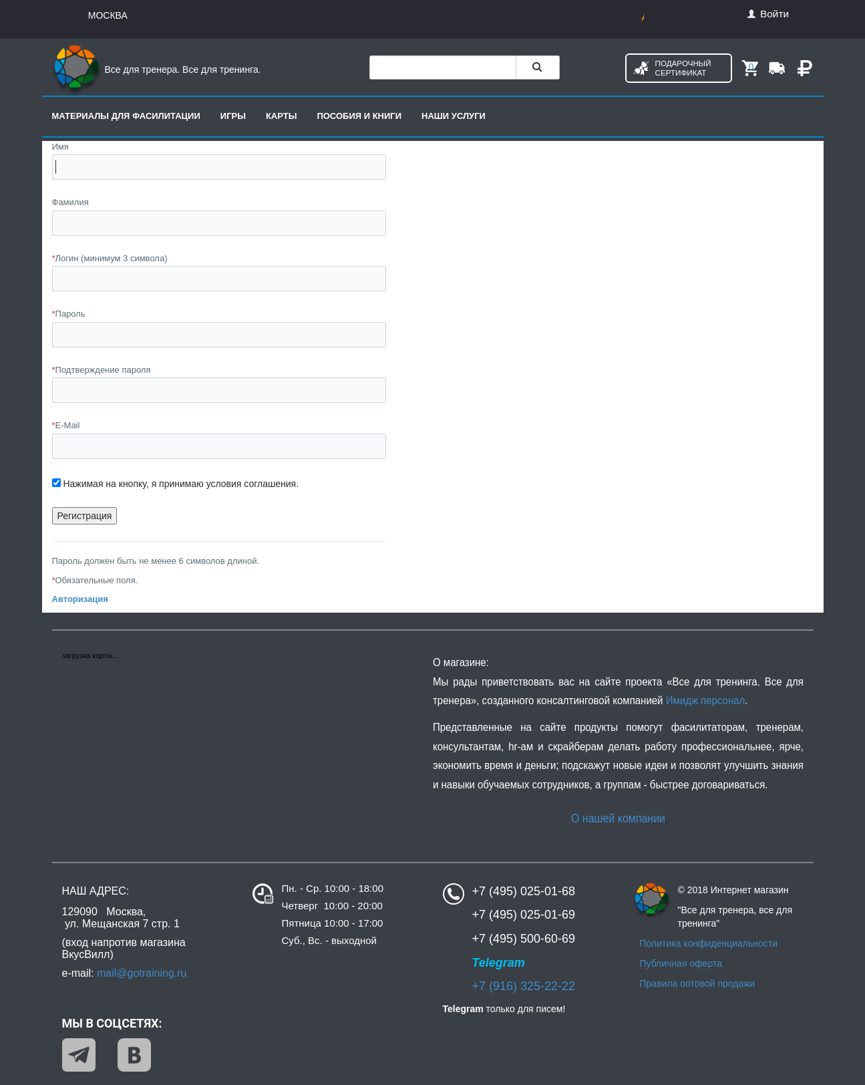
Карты (281, 116)
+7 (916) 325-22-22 (524, 986)
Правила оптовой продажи (697, 983)
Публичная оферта (681, 963)
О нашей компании (617, 818)
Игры (233, 116)
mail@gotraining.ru (142, 973)
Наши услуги (453, 116)
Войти (768, 13)
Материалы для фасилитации (126, 116)
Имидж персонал (705, 700)
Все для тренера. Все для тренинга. (156, 69)
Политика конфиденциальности (709, 943)
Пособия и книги (359, 116)
